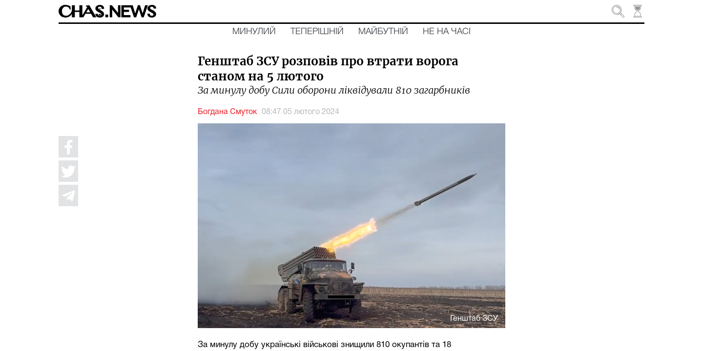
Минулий (254, 32)
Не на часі (447, 32)
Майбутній (383, 32)
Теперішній (317, 32)
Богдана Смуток (227, 112)
